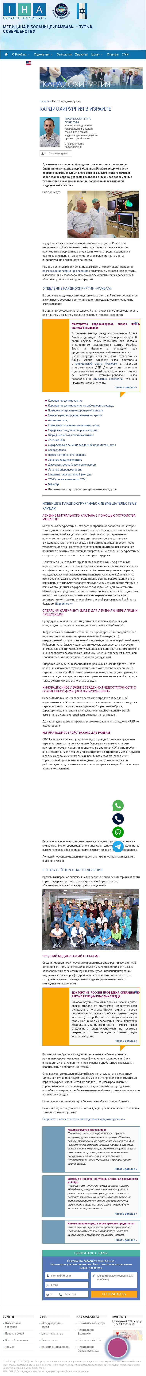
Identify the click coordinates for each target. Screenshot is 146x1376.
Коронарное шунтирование (65, 400)
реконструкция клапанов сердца (81, 415)
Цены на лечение (52, 1333)
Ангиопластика (57, 420)
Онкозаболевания (16, 1340)
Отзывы (113, 54)
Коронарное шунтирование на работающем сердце (80, 405)
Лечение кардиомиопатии (64, 459)
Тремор (9, 1346)
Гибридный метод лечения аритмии (70, 435)
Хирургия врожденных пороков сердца (73, 430)
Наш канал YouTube (90, 1340)
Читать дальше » (125, 387)
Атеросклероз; (57, 449)
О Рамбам (20, 54)
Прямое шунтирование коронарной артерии (75, 410)
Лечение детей (14, 1333)
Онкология (64, 54)
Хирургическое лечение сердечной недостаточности (81, 444)
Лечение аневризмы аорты (65, 469)
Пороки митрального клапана (66, 454)
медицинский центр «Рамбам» (96, 363)
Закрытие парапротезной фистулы (70, 474)
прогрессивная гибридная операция (65, 270)
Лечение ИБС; (56, 440)
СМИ (125, 54)
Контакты (13, 62)
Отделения (43, 54)
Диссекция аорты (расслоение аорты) (72, 464)
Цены (96, 54)
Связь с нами (49, 1340)
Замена (53, 415)
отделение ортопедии (108, 378)
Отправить (114, 1294)
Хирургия (81, 54)
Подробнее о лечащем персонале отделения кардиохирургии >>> (83, 1119)
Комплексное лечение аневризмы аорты (73, 425)
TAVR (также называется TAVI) (67, 479)
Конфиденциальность (55, 1346)
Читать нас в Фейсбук (91, 1323)
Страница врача (58, 153)
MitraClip (53, 484)
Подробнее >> (64, 603)
